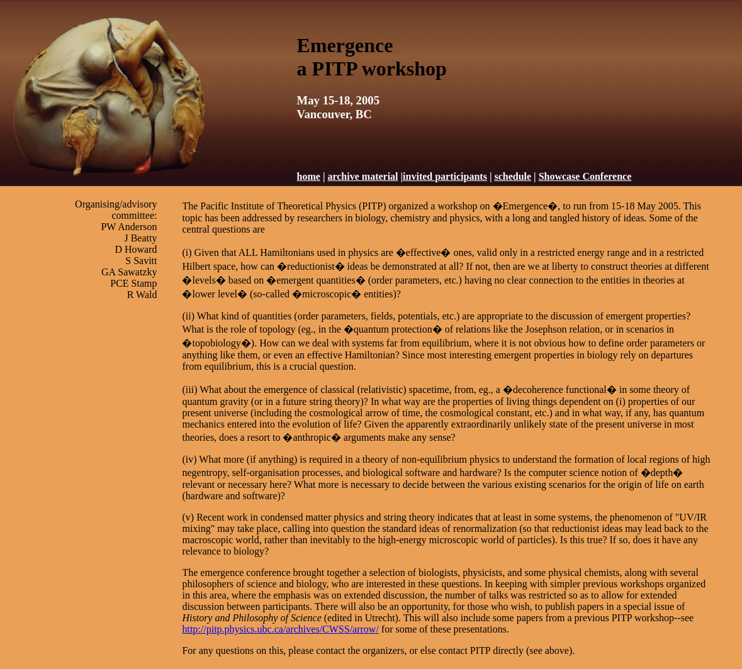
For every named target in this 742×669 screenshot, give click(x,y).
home (308, 176)
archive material (362, 176)
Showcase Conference (585, 176)
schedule (512, 176)
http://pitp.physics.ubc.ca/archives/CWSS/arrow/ (280, 629)
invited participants (445, 176)
